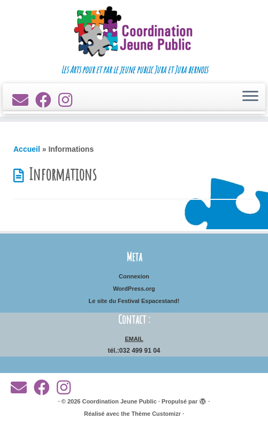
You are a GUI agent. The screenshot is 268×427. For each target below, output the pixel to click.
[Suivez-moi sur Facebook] (46, 100)
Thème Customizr (156, 413)
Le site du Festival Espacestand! (134, 301)
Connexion (134, 276)
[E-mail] (23, 100)
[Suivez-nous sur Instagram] (68, 100)
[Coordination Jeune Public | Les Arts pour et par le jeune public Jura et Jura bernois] (134, 32)
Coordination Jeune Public (119, 401)
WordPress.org (134, 288)
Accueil (26, 149)
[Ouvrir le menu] (250, 97)
